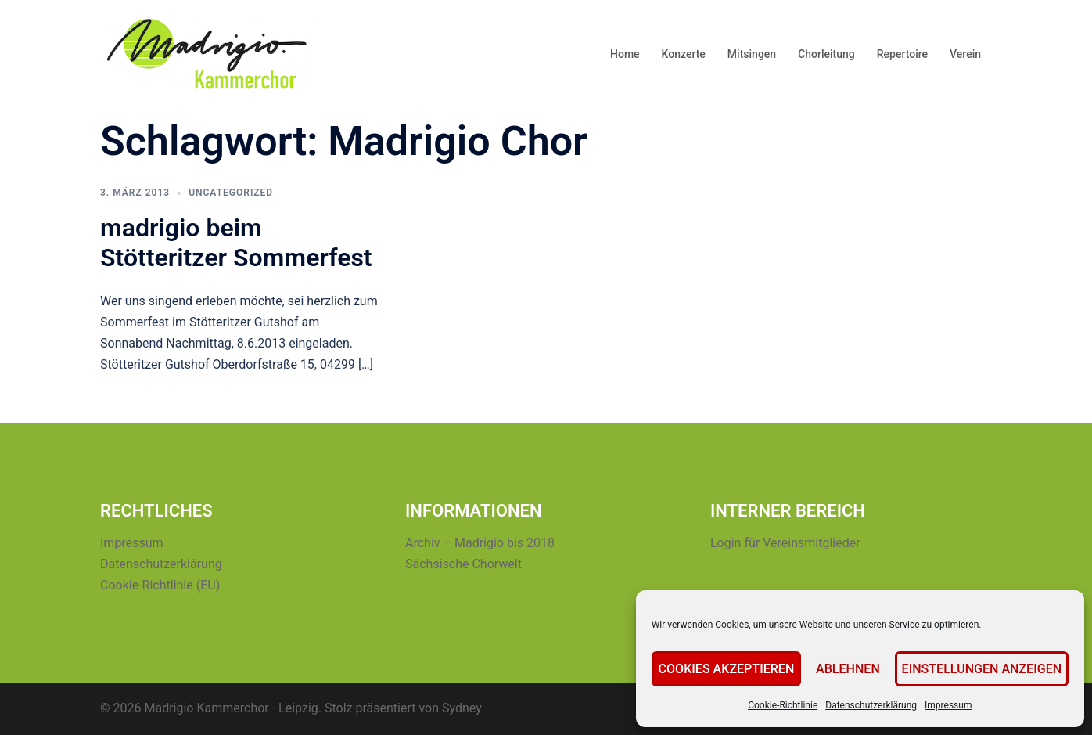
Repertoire (902, 54)
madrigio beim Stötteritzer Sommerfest (236, 242)
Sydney (462, 708)
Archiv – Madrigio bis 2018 (480, 542)
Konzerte (684, 54)
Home (625, 54)
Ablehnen (855, 669)
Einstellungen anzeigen (985, 669)
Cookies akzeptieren (737, 669)
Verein (965, 54)
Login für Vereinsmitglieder (785, 542)
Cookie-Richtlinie (789, 705)
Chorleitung (826, 54)
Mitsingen (751, 54)
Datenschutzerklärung (878, 705)
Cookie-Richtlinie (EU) (160, 585)
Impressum (955, 705)
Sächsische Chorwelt (463, 564)
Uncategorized (231, 192)
